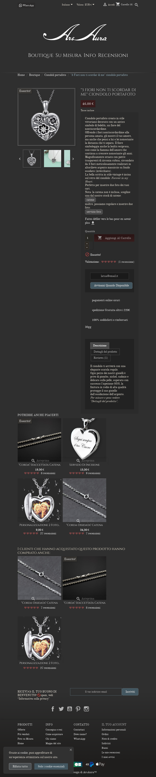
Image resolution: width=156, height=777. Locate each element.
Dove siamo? (80, 734)
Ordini (105, 734)
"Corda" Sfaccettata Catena (39, 465)
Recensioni (113, 55)
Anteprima (40, 460)
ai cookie (23, 753)
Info (90, 55)
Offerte (21, 729)
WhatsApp (79, 738)
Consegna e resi (54, 729)
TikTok (103, 708)
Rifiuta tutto (20, 766)
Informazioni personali (114, 729)
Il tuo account (114, 724)
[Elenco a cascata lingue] (68, 5)
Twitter (61, 708)
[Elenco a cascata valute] (90, 5)
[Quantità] (89, 238)
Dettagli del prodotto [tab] (105, 351)
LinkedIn (94, 708)
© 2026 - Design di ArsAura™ (78, 772)
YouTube (69, 708)
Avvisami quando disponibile (111, 285)
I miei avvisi (108, 757)
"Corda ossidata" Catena (84, 525)
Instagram (86, 708)
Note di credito (109, 738)
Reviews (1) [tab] (101, 357)
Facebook (52, 708)
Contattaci (79, 729)
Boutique (40, 55)
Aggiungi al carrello (114, 238)
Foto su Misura (25, 738)
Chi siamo (51, 738)
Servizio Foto (94, 212)
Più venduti (23, 734)
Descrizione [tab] (99, 345)
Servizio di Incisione (84, 465)
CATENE (90, 200)
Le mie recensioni (111, 752)
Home (21, 743)
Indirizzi (106, 743)
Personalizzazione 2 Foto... (39, 525)
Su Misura (69, 55)
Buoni (105, 747)
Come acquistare (54, 734)
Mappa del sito (53, 743)
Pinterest (78, 708)
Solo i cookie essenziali (51, 766)
